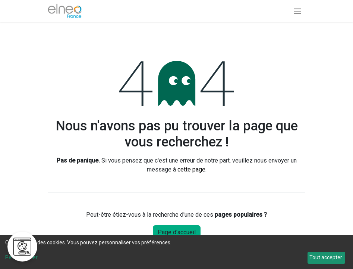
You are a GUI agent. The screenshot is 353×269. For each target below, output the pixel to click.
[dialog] (176, 252)
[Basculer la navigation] (297, 11)
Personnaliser (21, 257)
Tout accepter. (326, 257)
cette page (191, 169)
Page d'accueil (177, 232)
